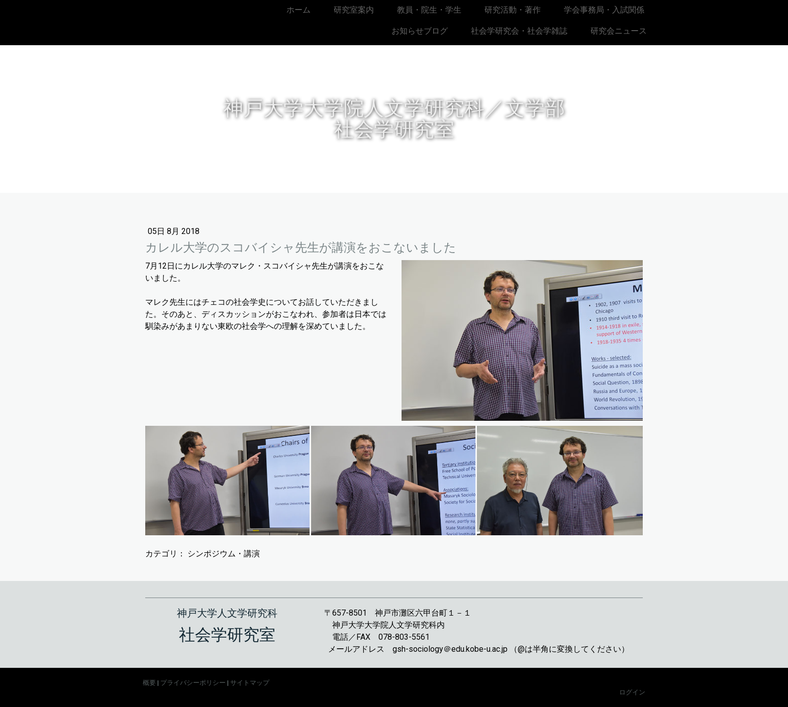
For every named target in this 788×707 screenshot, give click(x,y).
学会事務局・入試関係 (604, 10)
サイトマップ (249, 682)
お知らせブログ (419, 31)
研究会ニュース (618, 31)
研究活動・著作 (512, 10)
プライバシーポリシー (193, 682)
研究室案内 (354, 10)
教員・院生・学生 (429, 10)
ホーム (298, 10)
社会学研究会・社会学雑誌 (519, 31)
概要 (149, 682)
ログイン (632, 692)
